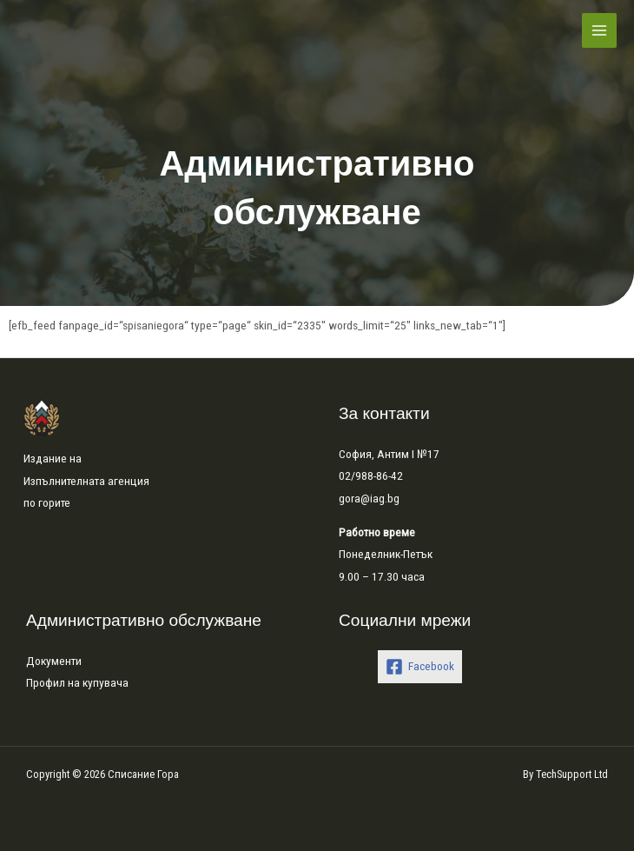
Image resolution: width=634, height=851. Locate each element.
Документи (54, 661)
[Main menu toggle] (599, 31)
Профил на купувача (77, 682)
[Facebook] (420, 666)
